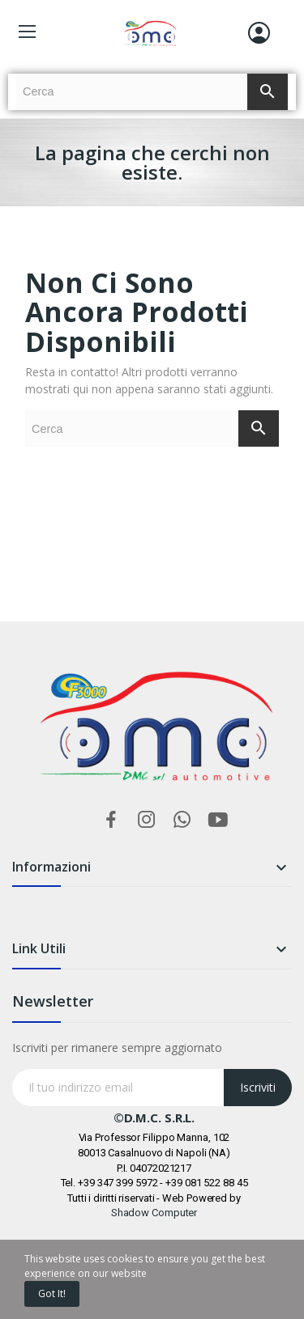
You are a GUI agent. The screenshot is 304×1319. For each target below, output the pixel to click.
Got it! (52, 1293)
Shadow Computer (154, 1213)
